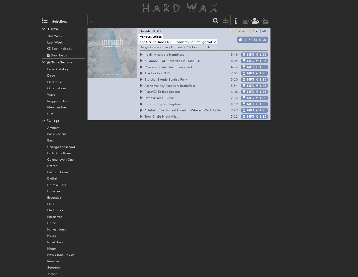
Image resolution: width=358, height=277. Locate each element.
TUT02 (156, 31)
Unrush (145, 31)
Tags (50, 120)
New (50, 29)
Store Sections (57, 62)
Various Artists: (151, 37)
